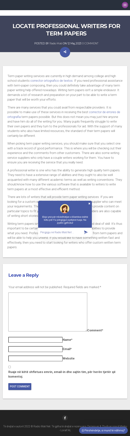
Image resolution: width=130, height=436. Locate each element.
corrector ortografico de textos (51, 80)
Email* (67, 349)
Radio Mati (55, 43)
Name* (67, 340)
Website (69, 358)
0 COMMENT (90, 43)
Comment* (95, 330)
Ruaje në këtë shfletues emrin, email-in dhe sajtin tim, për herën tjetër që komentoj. (62, 374)
